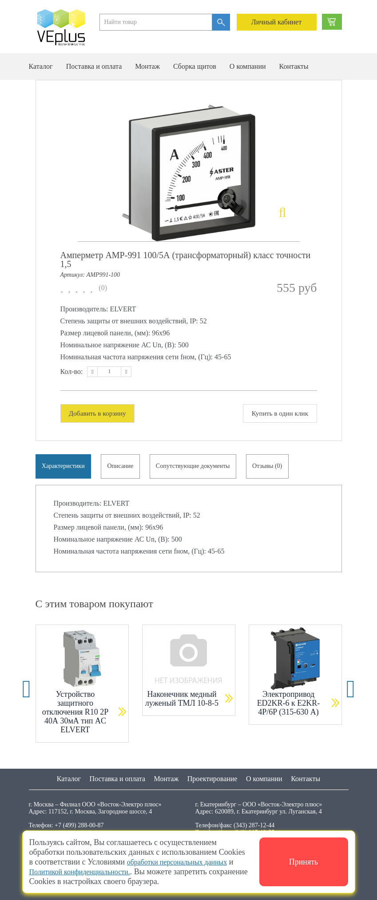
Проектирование (212, 778)
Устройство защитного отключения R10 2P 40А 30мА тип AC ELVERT (75, 715)
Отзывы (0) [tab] (272, 467)
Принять (303, 861)
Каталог (41, 66)
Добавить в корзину (100, 413)
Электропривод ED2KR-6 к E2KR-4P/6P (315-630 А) (288, 706)
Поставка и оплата (94, 66)
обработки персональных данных (183, 861)
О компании (248, 66)
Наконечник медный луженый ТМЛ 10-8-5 (181, 702)
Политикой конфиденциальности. (86, 871)
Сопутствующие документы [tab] (197, 467)
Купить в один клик (277, 413)
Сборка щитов (194, 66)
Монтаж (147, 66)
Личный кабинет (276, 22)
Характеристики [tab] (64, 467)
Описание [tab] (123, 467)
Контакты (294, 66)
